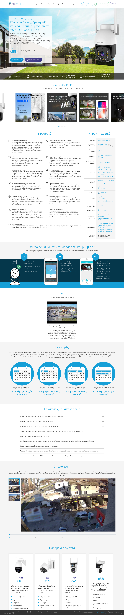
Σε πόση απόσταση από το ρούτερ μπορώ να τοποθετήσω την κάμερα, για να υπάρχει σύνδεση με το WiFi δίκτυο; (62, 442)
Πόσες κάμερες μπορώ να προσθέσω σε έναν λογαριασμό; (62, 446)
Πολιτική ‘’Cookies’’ (88, 612)
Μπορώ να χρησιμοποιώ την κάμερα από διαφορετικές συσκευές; (62, 417)
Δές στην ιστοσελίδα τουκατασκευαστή (104, 236)
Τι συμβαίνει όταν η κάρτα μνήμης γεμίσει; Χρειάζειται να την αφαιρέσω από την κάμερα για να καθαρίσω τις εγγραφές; (62, 451)
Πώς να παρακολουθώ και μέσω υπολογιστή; (62, 437)
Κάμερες (35, 4)
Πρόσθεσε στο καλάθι (35, 60)
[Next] (122, 87)
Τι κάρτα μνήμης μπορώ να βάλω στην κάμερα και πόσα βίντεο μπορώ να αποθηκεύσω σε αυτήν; (62, 432)
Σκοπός (42, 4)
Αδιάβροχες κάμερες (26, 19)
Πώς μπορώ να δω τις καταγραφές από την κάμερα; (62, 422)
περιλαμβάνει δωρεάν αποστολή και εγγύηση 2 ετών (28, 51)
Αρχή (11, 19)
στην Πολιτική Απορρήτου (10, 613)
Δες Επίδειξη (110, 145)
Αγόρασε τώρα (16, 60)
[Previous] (1, 87)
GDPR (55, 612)
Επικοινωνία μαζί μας (67, 4)
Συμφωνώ (99, 613)
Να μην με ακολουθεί (114, 613)
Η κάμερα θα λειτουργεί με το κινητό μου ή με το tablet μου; (62, 427)
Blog (48, 4)
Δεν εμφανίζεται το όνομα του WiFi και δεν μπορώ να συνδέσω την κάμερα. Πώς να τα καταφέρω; (62, 456)
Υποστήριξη (55, 4)
